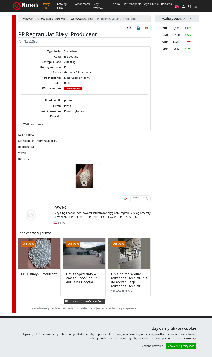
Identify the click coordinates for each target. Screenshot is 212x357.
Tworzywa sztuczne (81, 19)
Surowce (60, 19)
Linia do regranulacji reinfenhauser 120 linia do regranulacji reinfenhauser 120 (129, 280)
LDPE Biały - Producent (39, 274)
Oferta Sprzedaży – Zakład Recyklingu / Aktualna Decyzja (81, 278)
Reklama (166, 4)
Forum (116, 4)
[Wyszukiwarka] (189, 6)
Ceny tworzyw (98, 6)
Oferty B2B (46, 6)
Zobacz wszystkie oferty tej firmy (84, 301)
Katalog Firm (62, 6)
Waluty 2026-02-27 (176, 18)
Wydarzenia (151, 4)
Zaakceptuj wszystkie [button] (181, 346)
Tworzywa (27, 19)
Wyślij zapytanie (33, 124)
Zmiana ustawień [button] (152, 346)
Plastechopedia (131, 4)
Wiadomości (82, 4)
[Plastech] (25, 6)
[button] (183, 6)
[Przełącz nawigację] (196, 6)
